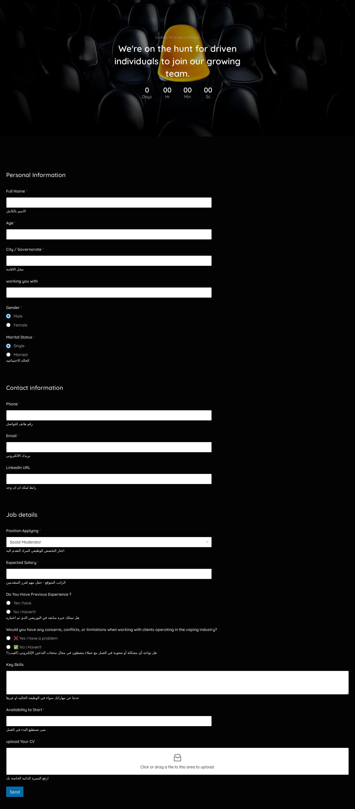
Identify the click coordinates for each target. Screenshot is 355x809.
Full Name (16, 191)
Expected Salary (22, 562)
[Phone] (109, 415)
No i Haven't (25, 611)
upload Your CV (20, 741)
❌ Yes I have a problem (36, 638)
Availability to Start (25, 709)
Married (21, 354)
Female (20, 325)
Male (18, 316)
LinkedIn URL (18, 467)
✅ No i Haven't (27, 647)
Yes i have (22, 602)
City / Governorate (25, 249)
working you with (22, 281)
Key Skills (15, 664)
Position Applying (23, 530)
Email (12, 435)
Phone (13, 404)
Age (11, 223)
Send (15, 791)
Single (19, 345)
